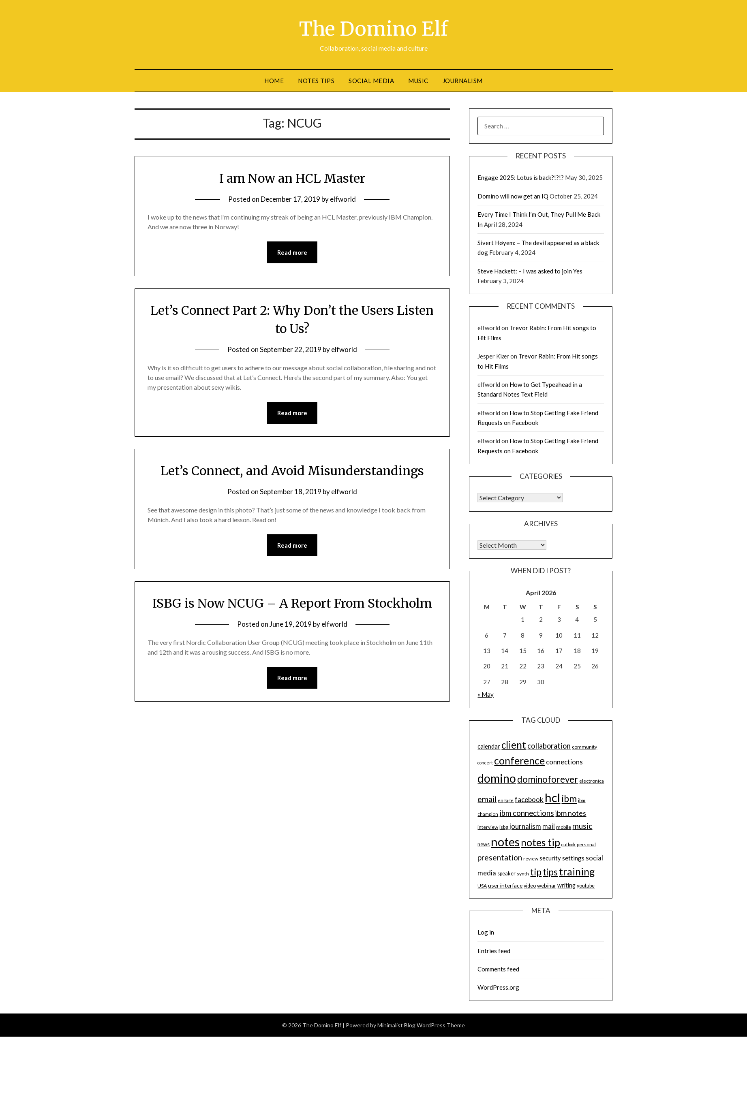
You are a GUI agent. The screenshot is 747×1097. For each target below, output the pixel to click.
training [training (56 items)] (577, 871)
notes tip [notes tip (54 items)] (540, 842)
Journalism (463, 80)
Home (274, 80)
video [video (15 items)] (530, 886)
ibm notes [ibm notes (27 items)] (570, 813)
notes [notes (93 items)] (505, 841)
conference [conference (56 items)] (519, 760)
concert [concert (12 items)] (485, 762)
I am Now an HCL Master (292, 178)
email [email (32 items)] (487, 799)
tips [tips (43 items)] (550, 872)
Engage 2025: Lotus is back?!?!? (520, 177)
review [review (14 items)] (530, 859)
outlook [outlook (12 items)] (568, 844)
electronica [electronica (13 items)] (591, 780)
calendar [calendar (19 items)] (488, 746)
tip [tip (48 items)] (536, 871)
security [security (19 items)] (550, 858)
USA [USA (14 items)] (482, 886)
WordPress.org (498, 987)
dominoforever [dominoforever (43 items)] (547, 779)
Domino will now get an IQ (512, 196)
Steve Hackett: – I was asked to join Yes (529, 271)
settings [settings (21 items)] (573, 858)
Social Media (371, 80)
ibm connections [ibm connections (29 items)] (526, 813)
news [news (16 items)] (483, 844)
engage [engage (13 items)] (506, 800)
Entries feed (493, 950)
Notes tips (316, 80)
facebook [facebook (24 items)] (529, 799)
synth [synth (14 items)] (523, 874)
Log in (485, 932)
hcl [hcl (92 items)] (552, 797)
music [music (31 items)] (582, 825)
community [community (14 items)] (584, 747)
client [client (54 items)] (513, 745)
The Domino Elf (373, 29)
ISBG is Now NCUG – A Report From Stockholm (292, 603)
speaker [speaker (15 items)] (506, 874)
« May (485, 694)
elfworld (343, 199)
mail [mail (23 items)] (548, 826)
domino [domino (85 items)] (496, 778)
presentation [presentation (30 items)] (499, 857)
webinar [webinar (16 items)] (546, 885)
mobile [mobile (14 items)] (563, 827)
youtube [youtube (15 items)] (586, 886)
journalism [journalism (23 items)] (525, 826)
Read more (292, 252)
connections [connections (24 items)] (564, 762)
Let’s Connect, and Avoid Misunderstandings (292, 470)
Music (418, 80)
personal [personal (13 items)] (586, 844)
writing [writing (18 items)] (566, 885)
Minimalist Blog (396, 1025)
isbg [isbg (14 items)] (503, 827)
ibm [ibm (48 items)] (569, 798)
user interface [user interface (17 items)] (505, 885)
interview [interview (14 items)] (487, 827)
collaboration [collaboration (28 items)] (549, 745)
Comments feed (498, 969)
